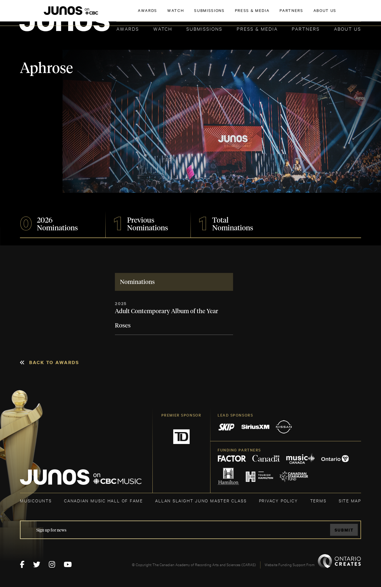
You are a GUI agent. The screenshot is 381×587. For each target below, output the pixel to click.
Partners (306, 28)
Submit (344, 530)
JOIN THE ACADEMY (278, 14)
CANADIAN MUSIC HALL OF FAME (103, 500)
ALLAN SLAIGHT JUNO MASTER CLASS (200, 500)
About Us (347, 28)
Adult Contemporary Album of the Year (166, 311)
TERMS (318, 500)
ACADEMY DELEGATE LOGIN (333, 14)
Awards (127, 28)
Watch (162, 28)
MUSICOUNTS (36, 500)
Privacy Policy (278, 500)
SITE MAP (350, 500)
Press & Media (257, 28)
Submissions (204, 28)
